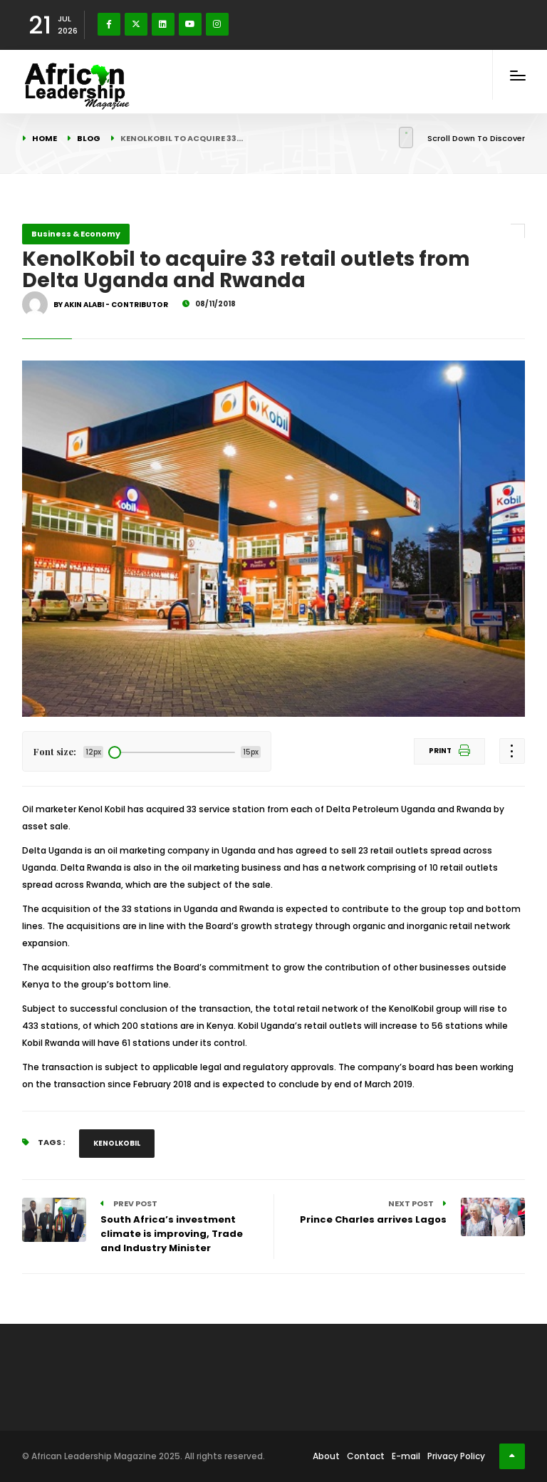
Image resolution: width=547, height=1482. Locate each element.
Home (44, 138)
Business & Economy (75, 233)
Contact (366, 1456)
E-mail (406, 1456)
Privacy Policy (456, 1456)
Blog (88, 138)
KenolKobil (116, 1143)
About (326, 1456)
